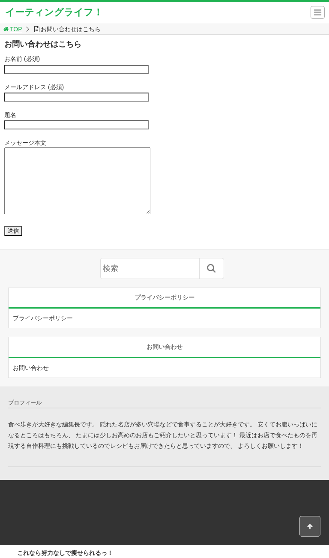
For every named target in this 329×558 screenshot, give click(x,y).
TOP (12, 29)
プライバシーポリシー (43, 330)
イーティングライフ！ (54, 12)
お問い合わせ (31, 380)
